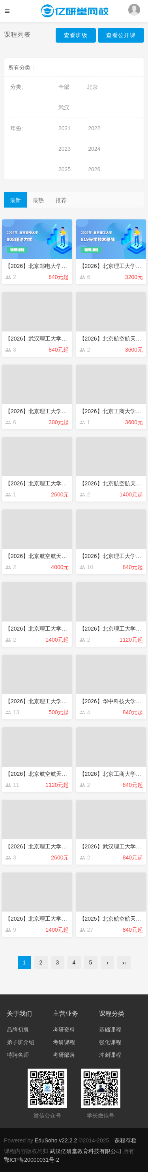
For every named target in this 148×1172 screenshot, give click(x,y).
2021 (64, 128)
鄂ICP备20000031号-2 (31, 1160)
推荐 (61, 200)
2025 (64, 169)
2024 (94, 149)
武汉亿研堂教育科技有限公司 (86, 1151)
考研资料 (64, 1029)
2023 (64, 149)
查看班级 (76, 35)
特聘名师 (18, 1055)
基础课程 (110, 1029)
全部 (63, 87)
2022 (94, 128)
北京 (92, 87)
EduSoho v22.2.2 (56, 1140)
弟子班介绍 (20, 1042)
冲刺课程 (110, 1055)
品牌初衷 (18, 1029)
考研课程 (64, 1042)
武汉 (63, 107)
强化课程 (110, 1042)
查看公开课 (121, 35)
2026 (94, 169)
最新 (15, 200)
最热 (38, 200)
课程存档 (125, 1140)
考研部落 (64, 1055)
